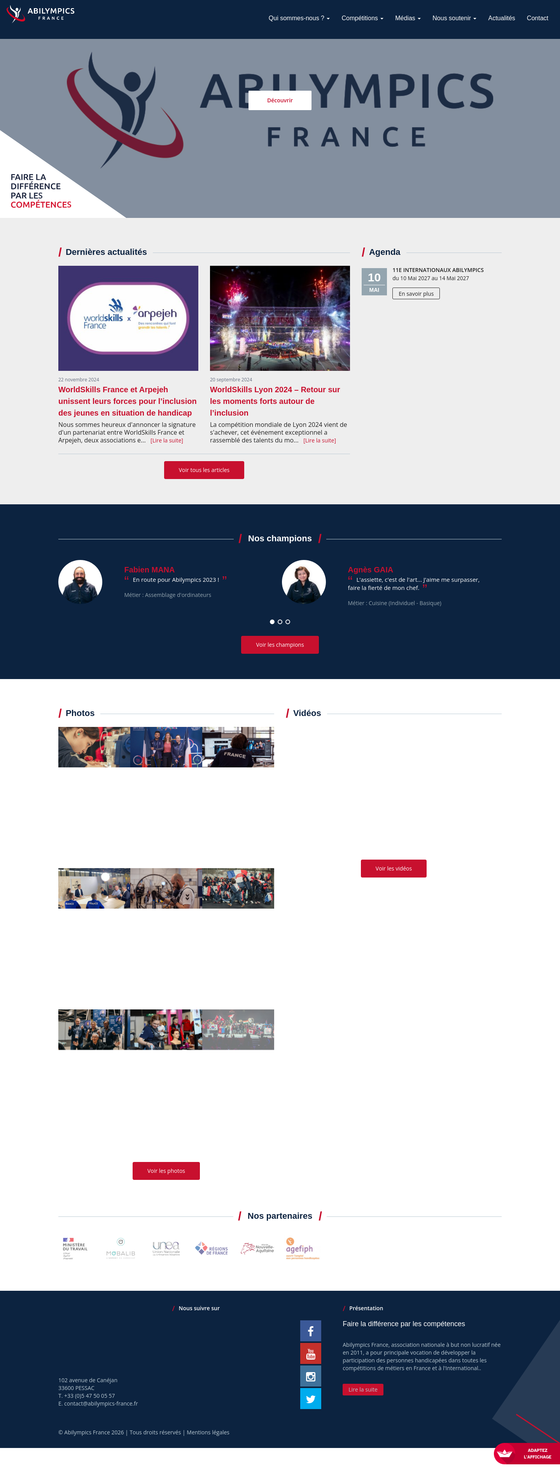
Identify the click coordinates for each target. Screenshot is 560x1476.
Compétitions (362, 18)
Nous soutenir (454, 18)
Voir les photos (166, 1170)
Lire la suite (363, 1389)
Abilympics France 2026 (94, 1432)
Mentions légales (208, 1432)
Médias (408, 18)
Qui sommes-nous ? (299, 18)
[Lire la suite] (166, 440)
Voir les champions (280, 644)
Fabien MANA (149, 569)
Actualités (501, 18)
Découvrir (280, 101)
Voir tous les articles (204, 470)
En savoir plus (416, 293)
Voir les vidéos (394, 868)
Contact (537, 18)
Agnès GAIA (371, 569)
